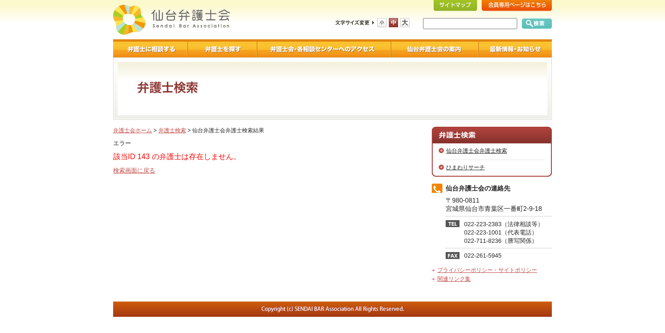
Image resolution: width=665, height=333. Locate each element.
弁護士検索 (172, 130)
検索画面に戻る (134, 170)
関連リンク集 (454, 279)
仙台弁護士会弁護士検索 (476, 151)
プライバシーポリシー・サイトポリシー (487, 270)
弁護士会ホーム (132, 130)
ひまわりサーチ (465, 167)
